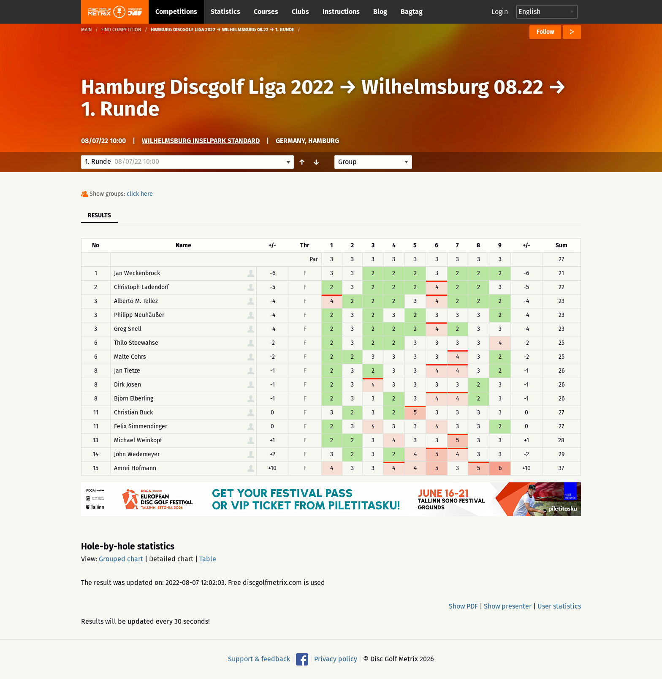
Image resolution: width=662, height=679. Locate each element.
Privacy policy (335, 659)
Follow (545, 31)
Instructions (341, 12)
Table (207, 559)
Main (86, 29)
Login (499, 12)
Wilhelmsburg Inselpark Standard (201, 141)
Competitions (176, 12)
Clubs (300, 12)
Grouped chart (121, 559)
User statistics (559, 606)
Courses (266, 12)
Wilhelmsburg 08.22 (452, 87)
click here (140, 193)
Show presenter (508, 606)
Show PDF (463, 606)
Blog (380, 12)
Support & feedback (259, 659)
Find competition (121, 29)
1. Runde (120, 109)
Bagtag (412, 12)
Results (99, 215)
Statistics (225, 12)
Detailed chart (171, 559)
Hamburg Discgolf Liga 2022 (207, 87)
